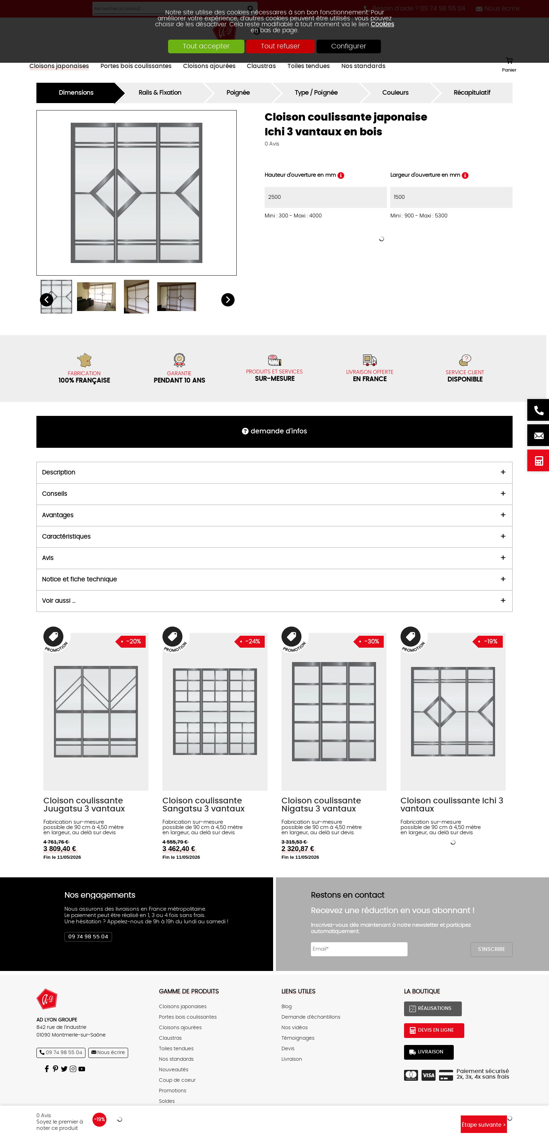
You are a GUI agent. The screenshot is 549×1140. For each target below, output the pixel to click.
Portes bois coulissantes (188, 1017)
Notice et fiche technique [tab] (79, 579)
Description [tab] (58, 472)
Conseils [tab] (54, 494)
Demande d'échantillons (311, 1017)
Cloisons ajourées (180, 1027)
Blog (287, 1006)
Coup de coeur (177, 1080)
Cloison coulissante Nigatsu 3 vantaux (321, 805)
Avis (272, 144)
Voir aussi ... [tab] (58, 601)
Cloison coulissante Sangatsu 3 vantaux (203, 805)
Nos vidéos (295, 1027)
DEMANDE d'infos (279, 431)
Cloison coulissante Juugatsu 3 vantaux (84, 805)
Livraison (292, 1059)
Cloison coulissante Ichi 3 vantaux (452, 805)
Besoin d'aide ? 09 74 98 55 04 (538, 410)
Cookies (382, 24)
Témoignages (298, 1038)
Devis (288, 1048)
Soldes (167, 1101)
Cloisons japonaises (183, 1006)
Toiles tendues (176, 1048)
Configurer (348, 46)
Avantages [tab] (58, 515)
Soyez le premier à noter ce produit (59, 1125)
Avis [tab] (48, 558)
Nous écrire (538, 435)
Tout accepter (206, 46)
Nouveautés (173, 1069)
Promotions (172, 1090)
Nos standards (176, 1059)
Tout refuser (280, 46)
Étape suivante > (484, 1125)
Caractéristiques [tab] (66, 537)
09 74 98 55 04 (88, 936)
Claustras (170, 1038)
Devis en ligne (538, 460)
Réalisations (434, 1008)
